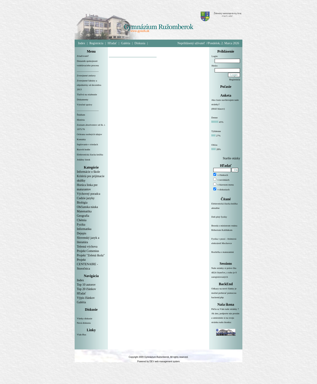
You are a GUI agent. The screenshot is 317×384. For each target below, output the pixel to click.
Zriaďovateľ (83, 56)
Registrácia (96, 43)
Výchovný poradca (88, 193)
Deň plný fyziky (225, 219)
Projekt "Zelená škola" (91, 255)
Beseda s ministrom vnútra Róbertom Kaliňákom (225, 230)
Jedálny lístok (83, 159)
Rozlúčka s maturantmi (225, 255)
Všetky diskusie (84, 318)
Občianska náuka (87, 207)
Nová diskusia (84, 323)
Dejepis (81, 233)
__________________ (88, 70)
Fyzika (81, 224)
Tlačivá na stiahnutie (87, 94)
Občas (214, 144)
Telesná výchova (87, 246)
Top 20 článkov (86, 289)
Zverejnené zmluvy (86, 75)
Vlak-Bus (81, 334)
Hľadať (112, 43)
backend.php (217, 297)
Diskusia (140, 43)
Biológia (82, 202)
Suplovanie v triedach (87, 144)
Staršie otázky (231, 158)
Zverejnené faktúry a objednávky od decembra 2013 (89, 85)
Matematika (84, 211)
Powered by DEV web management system (158, 361)
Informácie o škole (88, 171)
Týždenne (216, 131)
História (81, 119)
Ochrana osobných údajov (89, 134)
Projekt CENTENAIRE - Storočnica (87, 264)
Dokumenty (82, 99)
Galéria (125, 43)
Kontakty (81, 139)
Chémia (82, 220)
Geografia (83, 215)
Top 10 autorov (86, 284)
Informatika (84, 229)
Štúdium (81, 114)
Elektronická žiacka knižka (90, 154)
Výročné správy (84, 104)
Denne (214, 117)
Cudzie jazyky (85, 198)
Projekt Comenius (88, 251)
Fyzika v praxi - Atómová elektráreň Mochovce (225, 243)
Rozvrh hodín (83, 149)
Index (81, 43)
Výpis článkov (86, 297)
